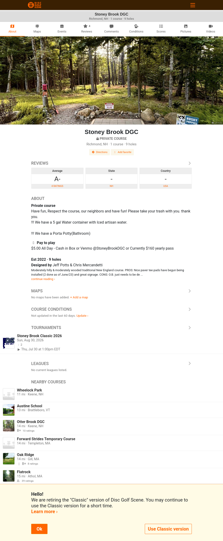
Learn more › (44, 511)
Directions (100, 152)
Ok (39, 529)
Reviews (111, 163)
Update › (82, 315)
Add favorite (122, 152)
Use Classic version (168, 529)
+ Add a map (79, 297)
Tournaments (111, 327)
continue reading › (43, 279)
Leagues (111, 363)
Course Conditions (111, 309)
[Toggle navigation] (192, 5)
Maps (111, 291)
